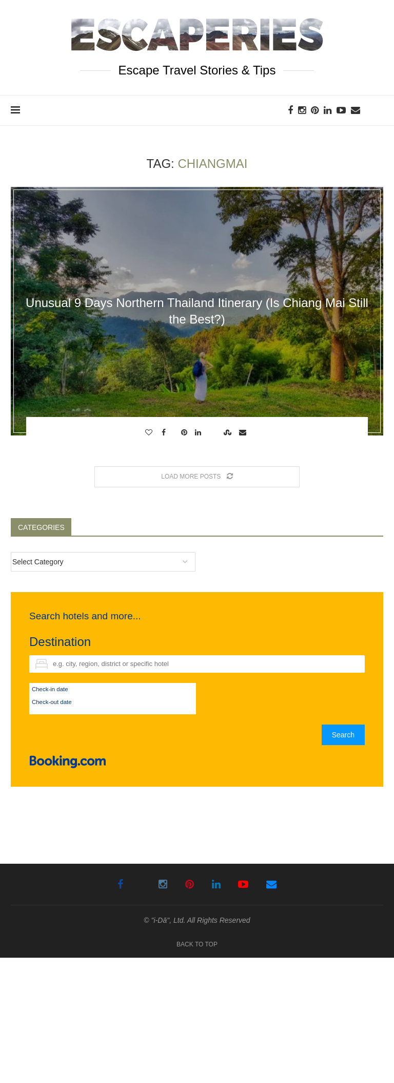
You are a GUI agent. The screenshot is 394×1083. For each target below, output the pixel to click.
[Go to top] (197, 943)
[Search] (378, 110)
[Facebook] (290, 110)
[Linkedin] (327, 110)
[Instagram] (302, 110)
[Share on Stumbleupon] (229, 432)
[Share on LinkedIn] (199, 432)
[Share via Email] (244, 432)
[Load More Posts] (197, 476)
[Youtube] (341, 110)
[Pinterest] (315, 110)
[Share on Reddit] (214, 432)
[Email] (355, 110)
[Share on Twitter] (174, 432)
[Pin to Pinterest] (185, 432)
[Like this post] (150, 432)
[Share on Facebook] (165, 432)
